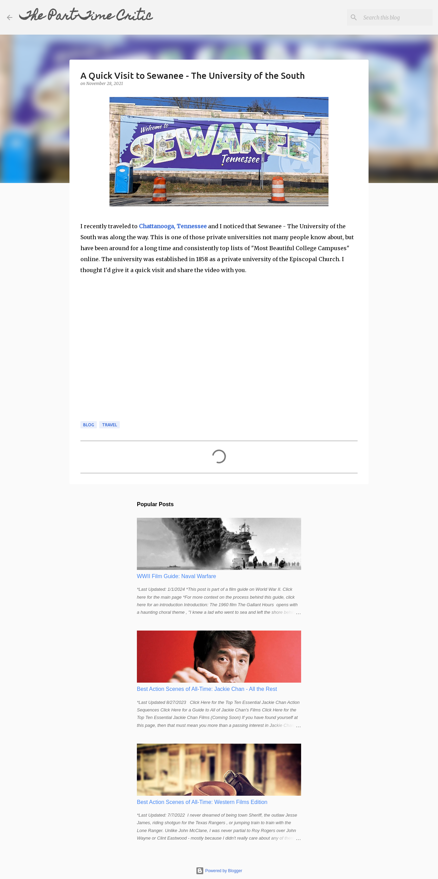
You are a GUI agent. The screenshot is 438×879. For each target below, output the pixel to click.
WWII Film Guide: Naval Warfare (176, 576)
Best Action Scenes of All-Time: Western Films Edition (202, 802)
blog (88, 425)
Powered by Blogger (219, 870)
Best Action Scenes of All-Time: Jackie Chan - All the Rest (207, 689)
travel (109, 425)
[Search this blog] (397, 17)
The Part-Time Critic (86, 17)
